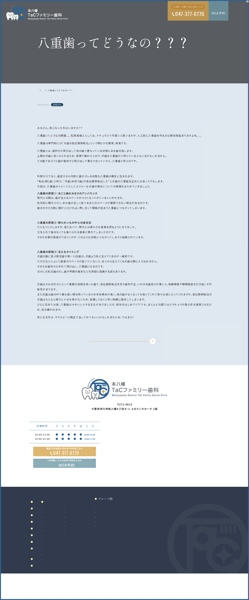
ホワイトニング (112, 532)
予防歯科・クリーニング (87, 551)
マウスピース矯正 (84, 575)
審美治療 (109, 527)
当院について (42, 529)
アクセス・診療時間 (47, 556)
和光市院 (146, 527)
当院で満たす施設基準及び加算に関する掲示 (47, 572)
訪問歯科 (109, 546)
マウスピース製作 (113, 537)
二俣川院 (146, 537)
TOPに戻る (121, 348)
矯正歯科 (80, 570)
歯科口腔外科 (82, 556)
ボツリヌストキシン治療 (116, 551)
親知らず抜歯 (82, 561)
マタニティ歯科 (112, 541)
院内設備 (40, 542)
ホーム (40, 90)
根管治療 (80, 532)
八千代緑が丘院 (149, 541)
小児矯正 (80, 580)
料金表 (38, 563)
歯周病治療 (81, 537)
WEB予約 (218, 13)
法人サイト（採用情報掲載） (155, 546)
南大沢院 (146, 532)
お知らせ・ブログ (45, 581)
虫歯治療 (80, 527)
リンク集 (40, 588)
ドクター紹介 (42, 535)
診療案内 (82, 522)
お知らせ (52, 90)
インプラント (81, 565)
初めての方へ (42, 549)
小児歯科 (80, 546)
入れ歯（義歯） (82, 541)
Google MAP (202, 497)
